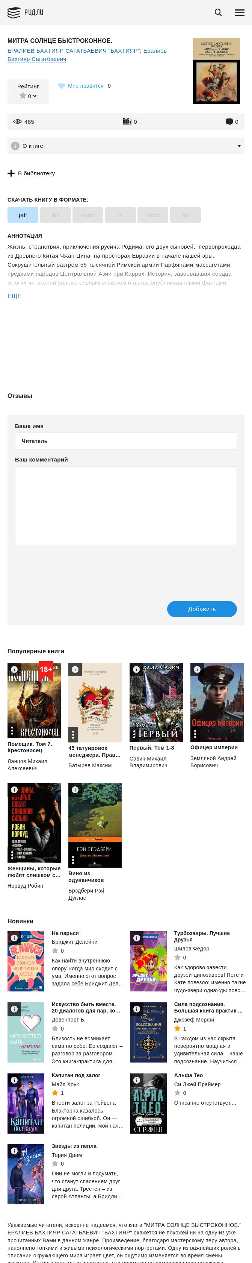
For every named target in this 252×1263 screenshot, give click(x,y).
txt (185, 215)
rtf (120, 215)
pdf (23, 215)
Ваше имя (29, 426)
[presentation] (72, 569)
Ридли (34, 12)
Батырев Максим (90, 765)
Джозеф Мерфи (194, 1020)
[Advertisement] (126, 333)
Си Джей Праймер (197, 1084)
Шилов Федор (192, 949)
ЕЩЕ (15, 296)
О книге (33, 146)
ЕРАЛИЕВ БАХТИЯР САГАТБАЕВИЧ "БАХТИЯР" (74, 50)
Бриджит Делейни (75, 942)
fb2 (55, 215)
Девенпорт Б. (69, 1020)
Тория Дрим (67, 1155)
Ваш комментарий (41, 459)
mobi (152, 215)
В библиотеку (36, 173)
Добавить (202, 609)
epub (88, 215)
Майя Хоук (65, 1084)
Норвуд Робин (26, 886)
